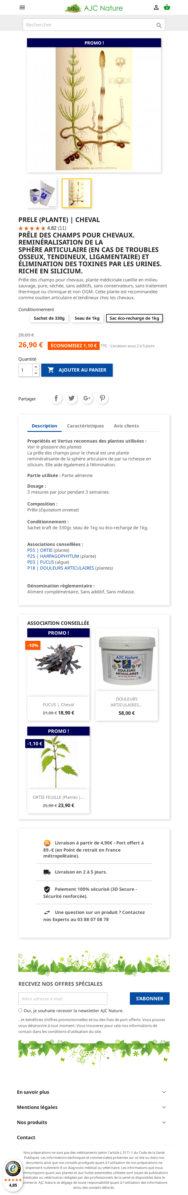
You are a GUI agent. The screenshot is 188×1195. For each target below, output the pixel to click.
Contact (26, 1137)
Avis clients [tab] (126, 426)
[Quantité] (25, 370)
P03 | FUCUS (40, 562)
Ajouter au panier (76, 370)
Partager (56, 398)
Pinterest (102, 398)
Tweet (71, 398)
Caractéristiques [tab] (85, 426)
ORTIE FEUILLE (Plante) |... (59, 797)
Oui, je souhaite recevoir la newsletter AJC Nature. (74, 1010)
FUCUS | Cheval (58, 704)
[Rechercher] (94, 24)
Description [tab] (44, 426)
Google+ (87, 398)
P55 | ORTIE (39, 550)
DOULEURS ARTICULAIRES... (127, 702)
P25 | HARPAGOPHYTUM (53, 556)
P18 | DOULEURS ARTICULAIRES (60, 568)
